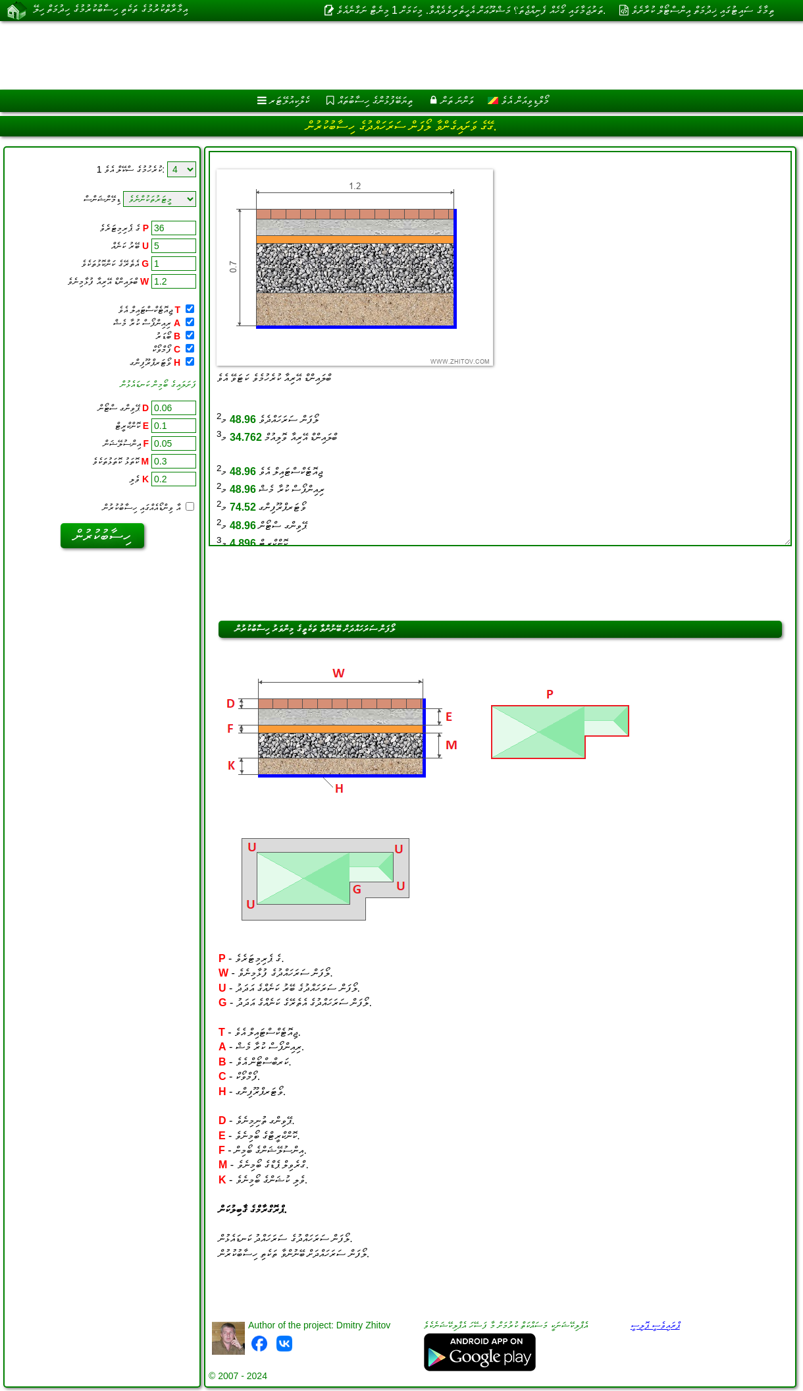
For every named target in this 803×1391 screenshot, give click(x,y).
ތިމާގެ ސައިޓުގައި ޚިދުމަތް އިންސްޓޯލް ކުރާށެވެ (702, 10)
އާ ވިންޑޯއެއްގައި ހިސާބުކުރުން (148, 507)
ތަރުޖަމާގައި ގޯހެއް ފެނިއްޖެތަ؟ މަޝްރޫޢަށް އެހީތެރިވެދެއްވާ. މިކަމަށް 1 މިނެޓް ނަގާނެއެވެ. (471, 10)
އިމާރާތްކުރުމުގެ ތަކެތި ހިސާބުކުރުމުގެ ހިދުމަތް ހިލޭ (110, 9)
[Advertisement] (336, 55)
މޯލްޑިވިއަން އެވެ (518, 100)
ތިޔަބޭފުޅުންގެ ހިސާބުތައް (375, 100)
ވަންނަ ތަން (457, 100)
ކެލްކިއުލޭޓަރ (289, 100)
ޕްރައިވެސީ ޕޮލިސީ (655, 1325)
